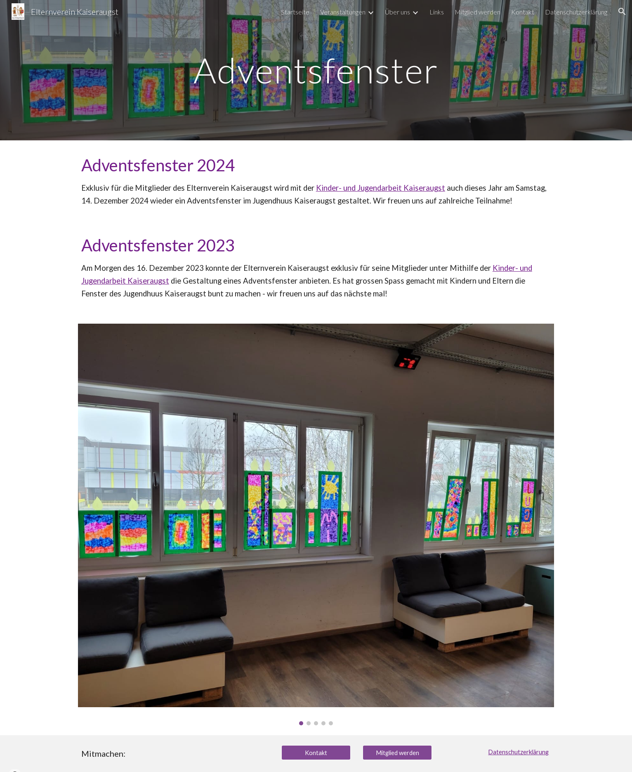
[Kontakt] (316, 752)
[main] (316, 70)
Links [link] (436, 12)
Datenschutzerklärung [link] (576, 12)
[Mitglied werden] (397, 752)
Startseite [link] (295, 12)
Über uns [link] (397, 12)
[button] (622, 11)
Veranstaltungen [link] (343, 12)
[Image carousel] (316, 525)
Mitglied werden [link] (477, 12)
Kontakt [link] (522, 12)
